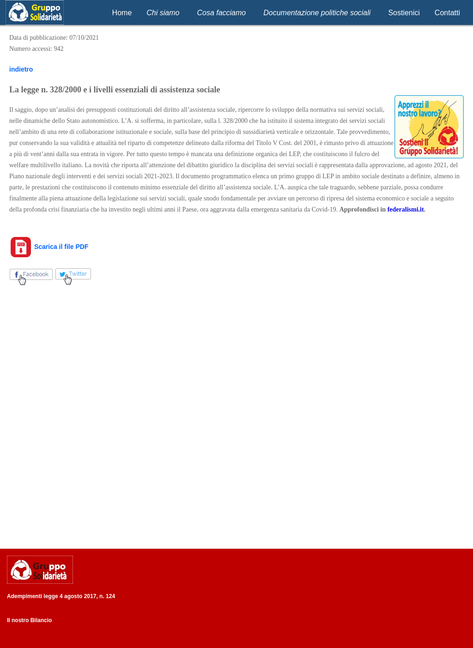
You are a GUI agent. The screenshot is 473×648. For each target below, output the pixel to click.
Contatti (447, 13)
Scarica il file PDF (48, 246)
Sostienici (403, 13)
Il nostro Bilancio (29, 620)
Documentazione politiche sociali (316, 13)
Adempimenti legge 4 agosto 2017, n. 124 (61, 596)
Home (122, 13)
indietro (21, 69)
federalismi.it (406, 209)
